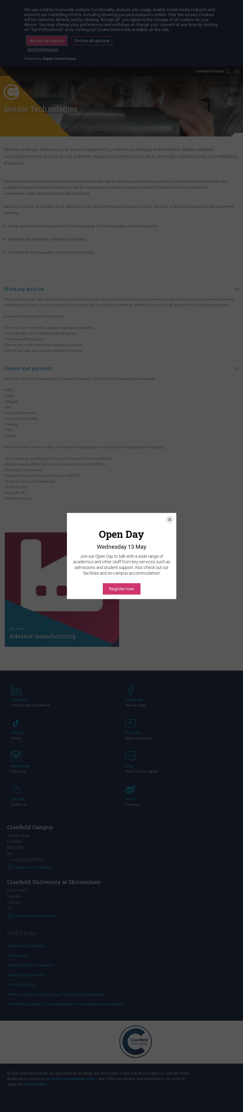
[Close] (169, 498)
